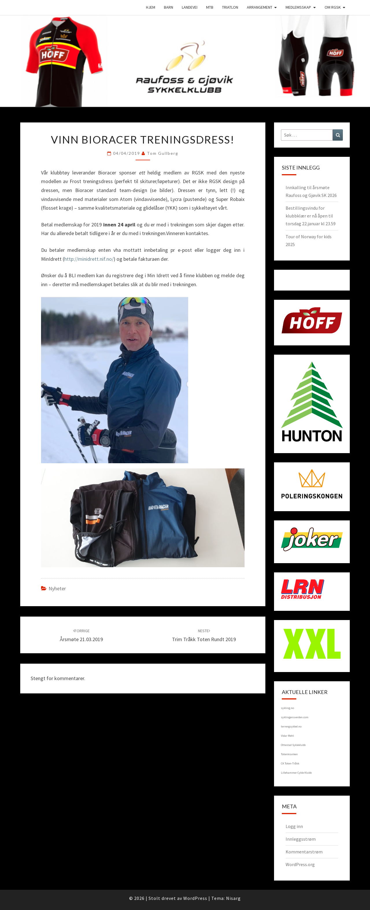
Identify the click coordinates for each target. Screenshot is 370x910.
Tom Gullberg (162, 153)
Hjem (150, 7)
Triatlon (230, 7)
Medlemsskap (298, 7)
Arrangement (259, 7)
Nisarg (233, 898)
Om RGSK (333, 7)
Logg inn (294, 826)
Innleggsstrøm (301, 839)
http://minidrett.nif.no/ (89, 259)
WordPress (195, 898)
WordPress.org (300, 864)
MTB (209, 7)
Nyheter (57, 588)
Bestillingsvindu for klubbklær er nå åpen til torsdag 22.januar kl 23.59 (311, 215)
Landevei (189, 7)
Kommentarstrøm (304, 852)
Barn (168, 7)
